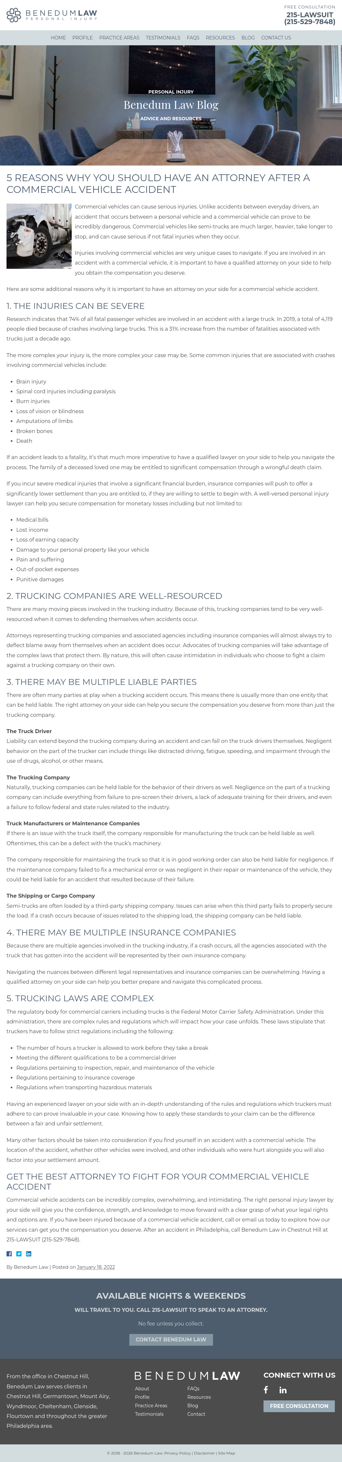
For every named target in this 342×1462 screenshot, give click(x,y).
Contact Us (276, 38)
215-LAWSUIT (310, 14)
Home (58, 38)
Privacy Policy (177, 1453)
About (142, 1388)
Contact (196, 1414)
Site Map (226, 1453)
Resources (220, 38)
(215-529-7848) (309, 21)
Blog (248, 38)
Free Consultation (299, 1406)
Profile (82, 38)
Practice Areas (119, 38)
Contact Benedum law (171, 1340)
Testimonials (163, 38)
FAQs (193, 38)
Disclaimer (204, 1453)
